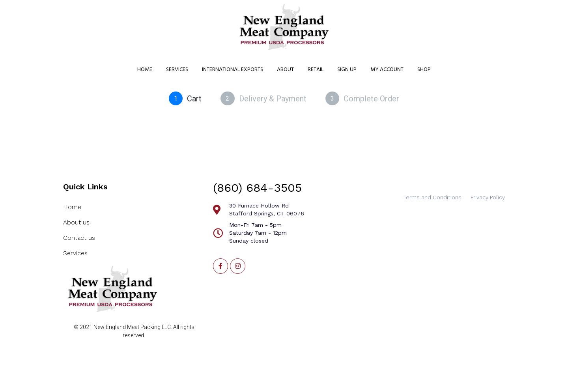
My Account (387, 69)
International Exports (232, 69)
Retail (315, 69)
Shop (424, 69)
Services (177, 69)
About (285, 69)
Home (144, 69)
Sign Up (347, 69)
